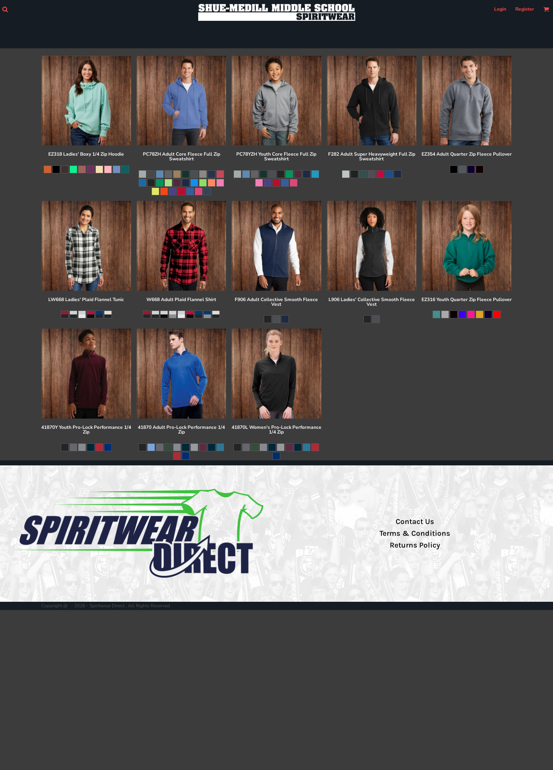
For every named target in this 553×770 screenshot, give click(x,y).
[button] (5, 9)
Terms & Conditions (415, 533)
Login (500, 9)
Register (524, 9)
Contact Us (415, 521)
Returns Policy (415, 545)
